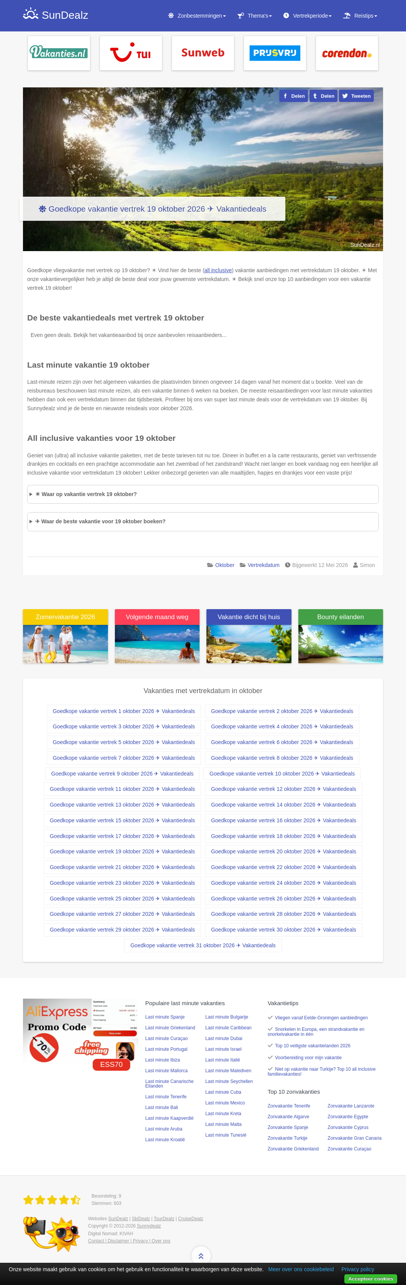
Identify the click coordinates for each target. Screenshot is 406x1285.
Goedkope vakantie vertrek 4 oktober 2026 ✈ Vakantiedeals (282, 726)
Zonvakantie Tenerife (289, 1106)
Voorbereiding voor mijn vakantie (308, 1057)
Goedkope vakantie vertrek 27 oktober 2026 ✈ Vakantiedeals (122, 914)
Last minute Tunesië (225, 1135)
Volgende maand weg (157, 617)
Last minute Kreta (223, 1113)
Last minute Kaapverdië (169, 1118)
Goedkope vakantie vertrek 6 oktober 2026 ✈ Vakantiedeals (282, 742)
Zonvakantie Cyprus (347, 1127)
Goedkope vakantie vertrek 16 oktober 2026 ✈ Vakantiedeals (283, 820)
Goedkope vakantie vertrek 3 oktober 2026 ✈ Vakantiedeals (124, 726)
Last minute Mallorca (166, 1070)
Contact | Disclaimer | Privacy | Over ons (129, 1241)
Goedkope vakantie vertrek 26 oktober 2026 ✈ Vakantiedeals (283, 899)
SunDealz (118, 1218)
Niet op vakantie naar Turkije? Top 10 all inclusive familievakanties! (322, 1071)
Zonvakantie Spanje (288, 1127)
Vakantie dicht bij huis (249, 617)
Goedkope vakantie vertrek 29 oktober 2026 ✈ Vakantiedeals (122, 930)
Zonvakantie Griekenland (293, 1149)
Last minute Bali (161, 1107)
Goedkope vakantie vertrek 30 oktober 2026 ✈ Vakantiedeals (283, 930)
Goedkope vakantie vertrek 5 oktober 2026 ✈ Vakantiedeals (124, 742)
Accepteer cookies (370, 1279)
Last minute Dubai (223, 1038)
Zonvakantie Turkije (288, 1138)
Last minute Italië (222, 1060)
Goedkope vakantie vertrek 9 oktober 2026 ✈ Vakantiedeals (122, 774)
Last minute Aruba (163, 1129)
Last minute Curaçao (166, 1038)
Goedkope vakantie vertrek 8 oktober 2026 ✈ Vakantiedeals (282, 758)
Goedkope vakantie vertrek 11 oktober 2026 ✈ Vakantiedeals (122, 789)
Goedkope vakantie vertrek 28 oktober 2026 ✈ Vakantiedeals (283, 914)
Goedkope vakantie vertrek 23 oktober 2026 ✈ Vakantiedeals (122, 883)
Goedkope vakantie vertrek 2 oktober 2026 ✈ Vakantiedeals (282, 711)
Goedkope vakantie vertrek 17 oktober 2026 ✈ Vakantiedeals (122, 836)
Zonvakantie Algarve (288, 1116)
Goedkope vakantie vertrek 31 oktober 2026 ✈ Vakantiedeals (202, 945)
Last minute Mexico (225, 1103)
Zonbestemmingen (202, 16)
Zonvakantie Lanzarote (350, 1106)
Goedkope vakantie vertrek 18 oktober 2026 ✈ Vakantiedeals (283, 836)
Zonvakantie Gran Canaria (354, 1138)
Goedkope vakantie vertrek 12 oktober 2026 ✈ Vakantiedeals (283, 789)
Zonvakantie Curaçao (349, 1149)
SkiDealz (141, 1218)
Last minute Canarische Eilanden (169, 1084)
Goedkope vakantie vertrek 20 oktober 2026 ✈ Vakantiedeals (283, 851)
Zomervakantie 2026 (65, 617)
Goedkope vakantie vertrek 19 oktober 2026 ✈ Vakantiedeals (158, 208)
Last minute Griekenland (170, 1027)
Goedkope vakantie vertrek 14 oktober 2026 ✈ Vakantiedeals (283, 805)
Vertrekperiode (312, 16)
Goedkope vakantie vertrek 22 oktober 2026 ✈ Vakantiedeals (283, 867)
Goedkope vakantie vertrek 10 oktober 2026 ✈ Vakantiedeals (282, 774)
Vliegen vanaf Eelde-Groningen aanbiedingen (321, 1017)
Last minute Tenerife (166, 1096)
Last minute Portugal (166, 1049)
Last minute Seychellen (229, 1081)
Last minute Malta (223, 1124)
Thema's (260, 16)
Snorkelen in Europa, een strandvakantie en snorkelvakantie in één (316, 1032)
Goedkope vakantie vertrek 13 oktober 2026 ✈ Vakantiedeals (122, 805)
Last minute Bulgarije (226, 1017)
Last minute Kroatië (165, 1139)
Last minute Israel (223, 1049)
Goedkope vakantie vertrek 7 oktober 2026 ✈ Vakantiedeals (124, 758)
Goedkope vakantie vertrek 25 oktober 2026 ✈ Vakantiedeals (122, 899)
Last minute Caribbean (228, 1027)
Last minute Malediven (228, 1070)
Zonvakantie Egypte (347, 1116)
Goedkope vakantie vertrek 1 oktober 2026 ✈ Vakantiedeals (124, 711)
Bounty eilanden (340, 617)
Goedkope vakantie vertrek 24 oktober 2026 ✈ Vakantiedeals (283, 883)
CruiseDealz (190, 1218)
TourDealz (164, 1218)
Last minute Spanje (165, 1017)
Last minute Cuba (223, 1092)
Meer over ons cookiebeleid (301, 1269)
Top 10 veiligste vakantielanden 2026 (312, 1045)
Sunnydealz (149, 1226)
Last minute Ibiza (162, 1060)
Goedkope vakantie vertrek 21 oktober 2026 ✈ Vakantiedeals (122, 867)
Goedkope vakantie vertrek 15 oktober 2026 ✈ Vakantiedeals (122, 820)
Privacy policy (357, 1269)
